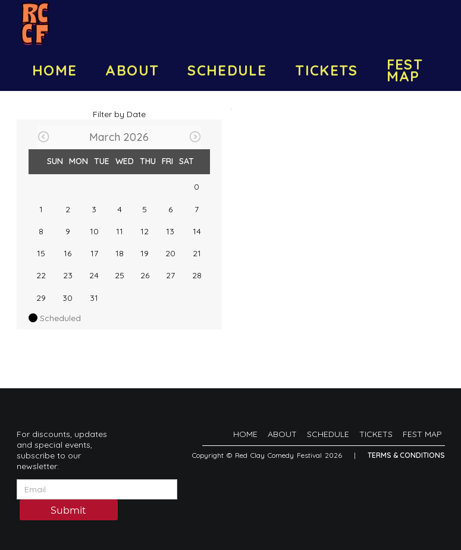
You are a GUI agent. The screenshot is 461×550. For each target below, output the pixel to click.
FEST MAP (405, 70)
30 (67, 298)
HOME (54, 70)
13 (170, 231)
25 (119, 275)
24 (94, 275)
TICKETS (326, 70)
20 (170, 253)
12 (144, 231)
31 (94, 298)
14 (197, 231)
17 (94, 253)
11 (119, 231)
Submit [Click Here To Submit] (68, 510)
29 (41, 298)
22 (41, 275)
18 (119, 253)
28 (197, 275)
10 (94, 231)
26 (144, 275)
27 (170, 275)
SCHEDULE (226, 70)
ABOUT (132, 70)
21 (197, 253)
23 (68, 275)
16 (67, 253)
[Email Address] (97, 489)
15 (41, 253)
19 (144, 253)
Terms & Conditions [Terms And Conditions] (406, 455)
